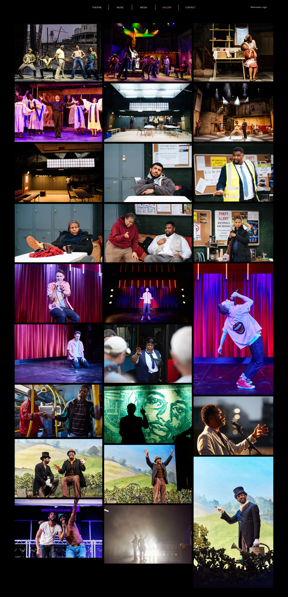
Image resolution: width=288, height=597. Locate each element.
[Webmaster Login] (259, 7)
